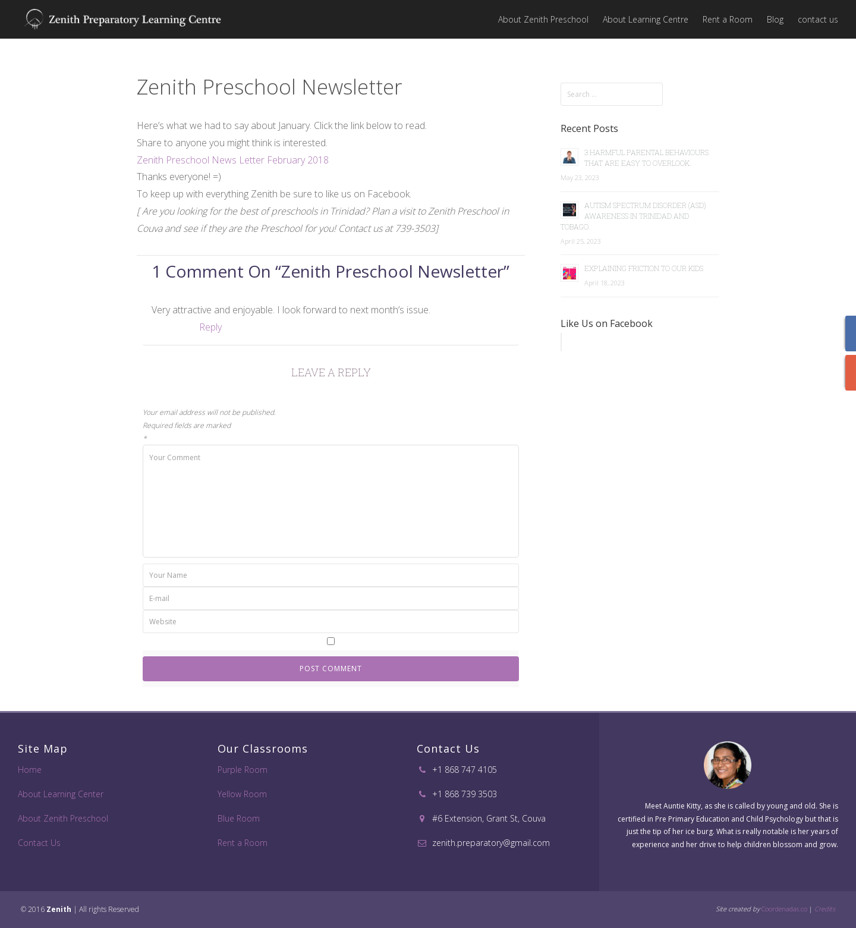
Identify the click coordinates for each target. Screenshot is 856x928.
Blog (775, 19)
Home (30, 769)
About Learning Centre (645, 19)
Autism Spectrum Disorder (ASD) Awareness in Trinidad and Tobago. (633, 215)
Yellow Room (242, 794)
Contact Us (39, 842)
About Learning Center (60, 794)
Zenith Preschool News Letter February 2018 (233, 159)
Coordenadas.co (784, 908)
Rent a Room (728, 19)
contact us (818, 19)
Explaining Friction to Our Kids (643, 268)
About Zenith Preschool (543, 19)
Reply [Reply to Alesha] (210, 327)
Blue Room (239, 818)
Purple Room (243, 769)
